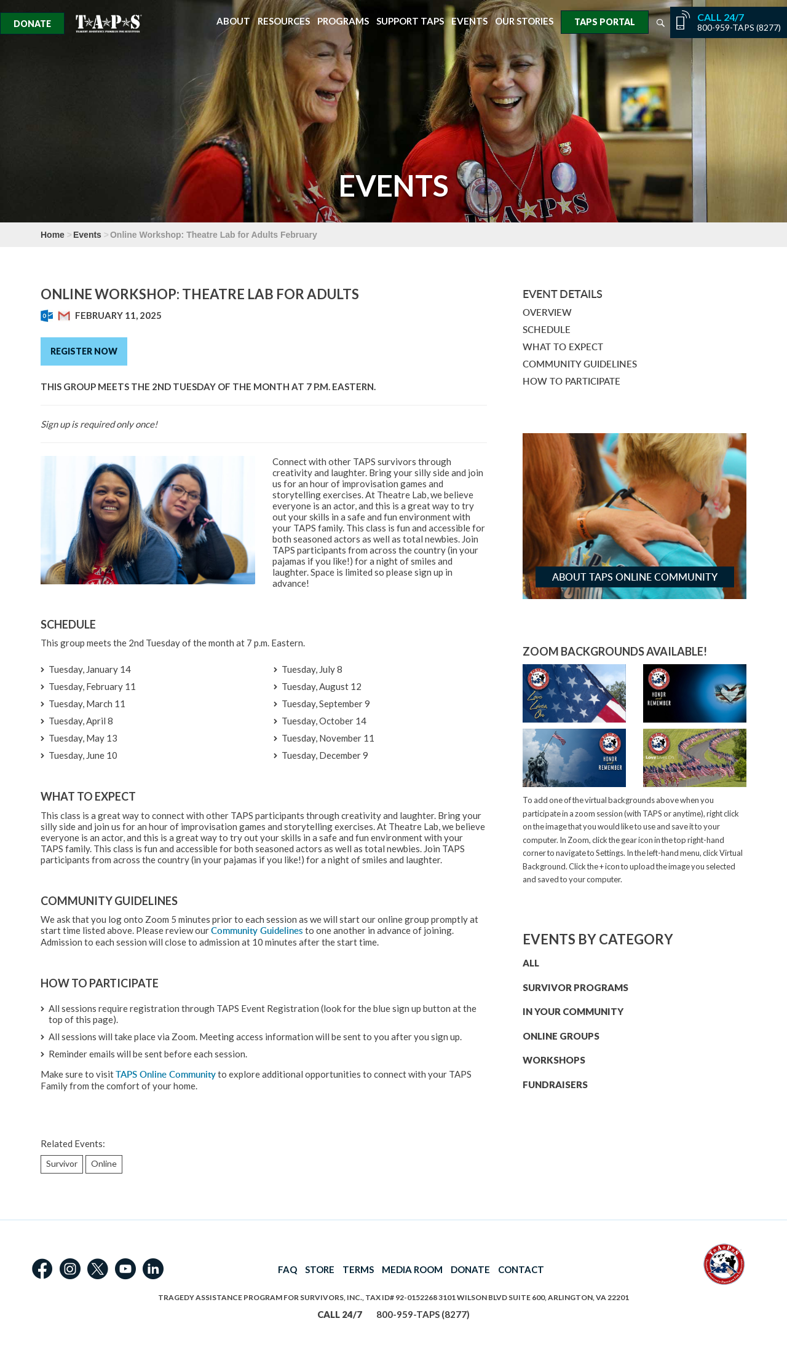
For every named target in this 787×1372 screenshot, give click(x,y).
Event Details (563, 293)
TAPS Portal (604, 22)
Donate (32, 23)
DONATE (470, 1269)
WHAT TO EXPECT (563, 346)
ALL (531, 962)
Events (469, 21)
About (233, 21)
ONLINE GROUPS (561, 1035)
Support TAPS (410, 21)
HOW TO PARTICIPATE (571, 381)
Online (104, 1163)
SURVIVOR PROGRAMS (575, 987)
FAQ (287, 1269)
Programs (343, 21)
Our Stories (524, 21)
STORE (319, 1269)
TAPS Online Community (166, 1074)
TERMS (358, 1269)
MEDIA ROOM (412, 1269)
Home (53, 235)
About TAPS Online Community (635, 577)
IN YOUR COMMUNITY (573, 1011)
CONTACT (521, 1269)
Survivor (61, 1163)
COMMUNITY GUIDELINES (580, 364)
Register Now (83, 351)
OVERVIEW (547, 312)
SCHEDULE (547, 329)
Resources (284, 21)
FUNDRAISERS (555, 1084)
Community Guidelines (257, 930)
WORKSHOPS (554, 1059)
